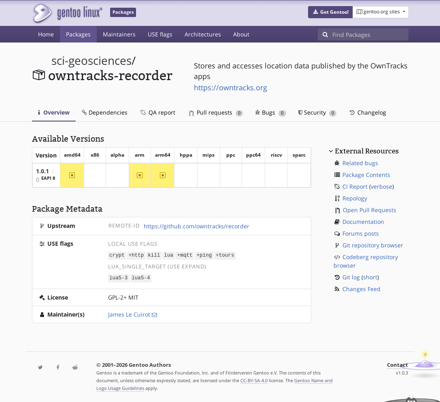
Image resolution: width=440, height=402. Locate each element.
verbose (381, 186)
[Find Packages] (370, 34)
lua (168, 255)
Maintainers (119, 34)
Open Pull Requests (369, 210)
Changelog (367, 112)
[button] (330, 12)
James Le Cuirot (129, 313)
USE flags (160, 34)
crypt (117, 255)
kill (154, 255)
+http (136, 255)
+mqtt (185, 255)
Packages (78, 34)
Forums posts (360, 233)
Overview (54, 112)
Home (46, 34)
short (370, 277)
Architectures (203, 34)
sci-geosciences (91, 60)
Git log (351, 277)
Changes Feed (361, 289)
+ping (204, 255)
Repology (354, 198)
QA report (157, 112)
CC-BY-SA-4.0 (254, 379)
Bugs (270, 112)
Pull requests (216, 112)
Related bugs (360, 163)
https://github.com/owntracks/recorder (196, 226)
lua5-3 (118, 277)
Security (317, 112)
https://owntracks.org (230, 87)
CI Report (355, 186)
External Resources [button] (367, 151)
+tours (225, 255)
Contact (397, 364)
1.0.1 (42, 171)
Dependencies (105, 112)
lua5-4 (141, 277)
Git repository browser (372, 245)
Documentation (363, 221)
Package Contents (366, 175)
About (241, 34)
